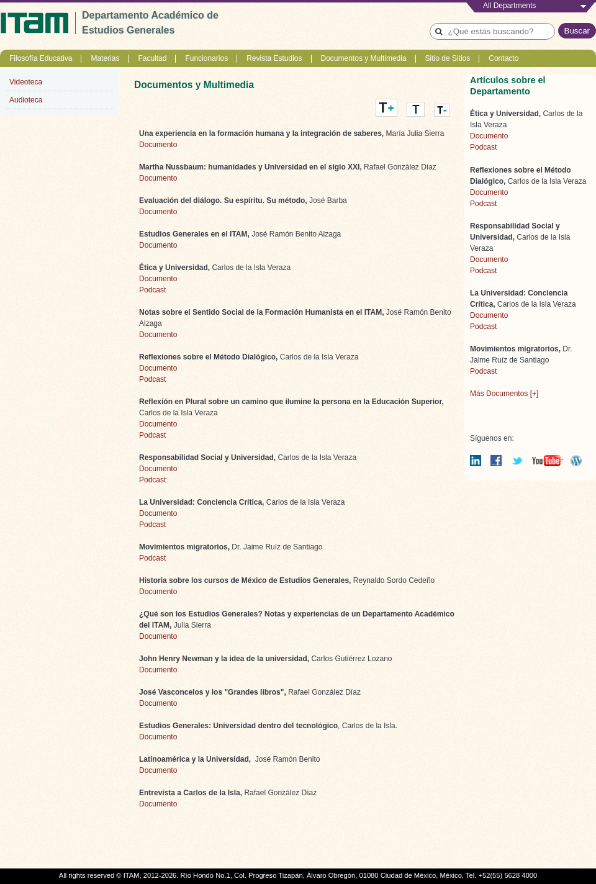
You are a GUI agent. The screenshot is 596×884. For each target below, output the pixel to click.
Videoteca (25, 82)
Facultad (152, 58)
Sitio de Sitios (448, 58)
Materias (105, 58)
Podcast (152, 290)
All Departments (509, 5)
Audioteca (25, 100)
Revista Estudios (274, 58)
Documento (158, 144)
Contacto (503, 58)
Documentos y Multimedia (364, 58)
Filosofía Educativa (40, 58)
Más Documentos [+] (504, 393)
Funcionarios (206, 58)
